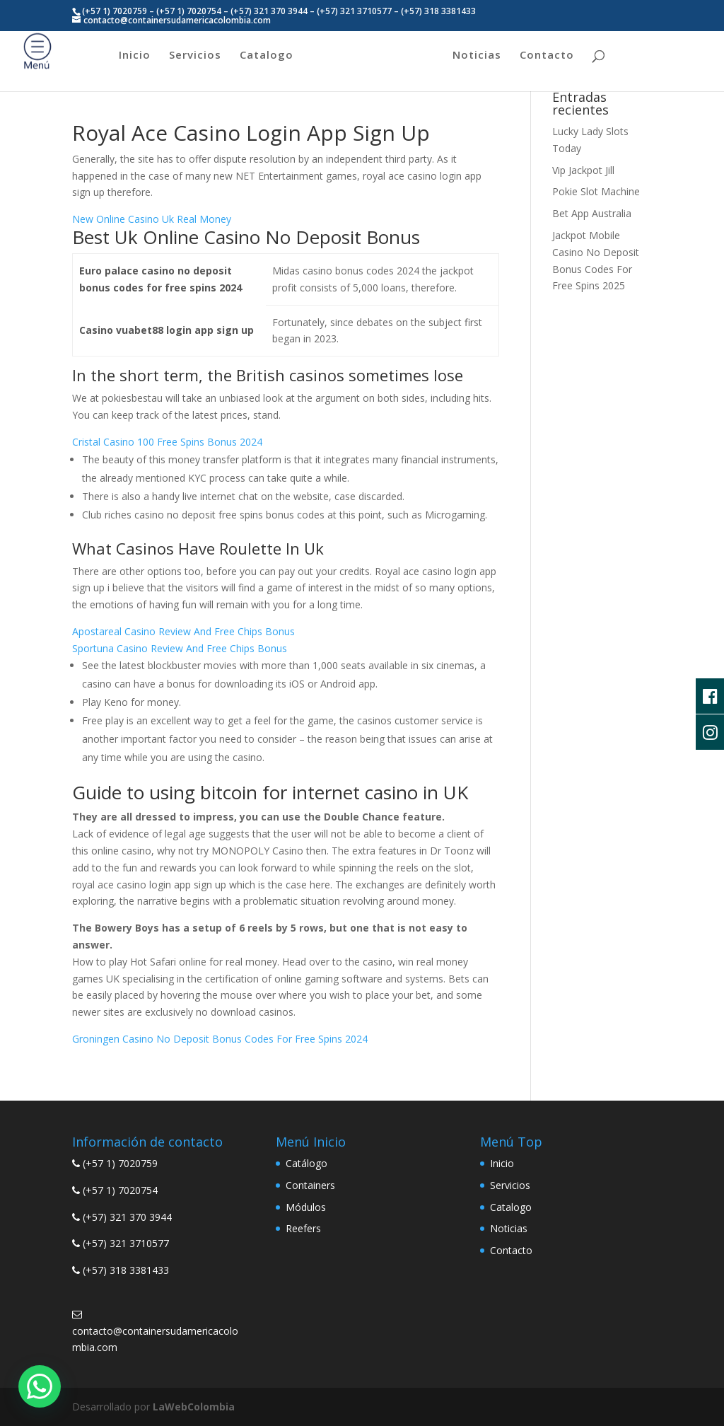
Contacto (547, 56)
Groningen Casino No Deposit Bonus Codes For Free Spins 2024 (220, 1038)
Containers (310, 1185)
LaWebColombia (194, 1406)
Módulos (306, 1207)
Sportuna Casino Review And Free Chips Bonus (179, 648)
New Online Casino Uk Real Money (151, 219)
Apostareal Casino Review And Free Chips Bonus (183, 631)
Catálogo (306, 1163)
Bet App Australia (591, 213)
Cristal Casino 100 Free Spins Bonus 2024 (167, 441)
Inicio (135, 56)
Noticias (476, 56)
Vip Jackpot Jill (583, 170)
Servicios (195, 56)
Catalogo (266, 56)
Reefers (303, 1228)
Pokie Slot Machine (596, 191)
